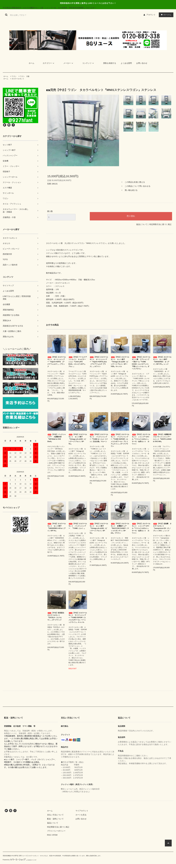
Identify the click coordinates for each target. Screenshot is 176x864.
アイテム (165, 15)
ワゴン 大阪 (24, 76)
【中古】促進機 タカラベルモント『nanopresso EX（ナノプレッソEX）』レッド (162, 527)
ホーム (31, 63)
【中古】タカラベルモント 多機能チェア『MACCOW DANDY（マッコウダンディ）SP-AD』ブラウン (120, 528)
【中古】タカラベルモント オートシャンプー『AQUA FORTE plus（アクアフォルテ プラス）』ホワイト (99, 361)
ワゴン (14, 76)
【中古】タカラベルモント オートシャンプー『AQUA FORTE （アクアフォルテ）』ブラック (56, 361)
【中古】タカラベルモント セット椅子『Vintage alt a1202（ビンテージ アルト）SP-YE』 (78, 439)
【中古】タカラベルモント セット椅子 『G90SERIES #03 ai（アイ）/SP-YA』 (56, 527)
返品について (141, 224)
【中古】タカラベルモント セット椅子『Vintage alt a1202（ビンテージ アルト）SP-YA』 (99, 528)
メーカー (68, 63)
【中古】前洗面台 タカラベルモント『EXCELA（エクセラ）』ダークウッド (56, 616)
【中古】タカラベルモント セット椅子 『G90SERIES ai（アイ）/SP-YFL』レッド (162, 360)
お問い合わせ (141, 63)
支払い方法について (55, 815)
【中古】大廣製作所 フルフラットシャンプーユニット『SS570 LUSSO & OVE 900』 (162, 438)
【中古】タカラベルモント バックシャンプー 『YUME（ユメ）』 (78, 526)
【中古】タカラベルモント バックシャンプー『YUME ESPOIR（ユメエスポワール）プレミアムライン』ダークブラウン (120, 440)
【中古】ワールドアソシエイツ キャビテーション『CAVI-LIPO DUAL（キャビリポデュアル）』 (78, 361)
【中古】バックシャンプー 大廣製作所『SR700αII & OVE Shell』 (56, 438)
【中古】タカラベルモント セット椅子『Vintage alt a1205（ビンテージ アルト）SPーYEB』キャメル (120, 361)
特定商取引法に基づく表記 (160, 224)
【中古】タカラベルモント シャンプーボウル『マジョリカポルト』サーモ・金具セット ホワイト (141, 439)
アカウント (151, 15)
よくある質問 (126, 63)
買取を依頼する (109, 63)
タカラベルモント (18, 79)
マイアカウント (81, 811)
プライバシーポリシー (56, 831)
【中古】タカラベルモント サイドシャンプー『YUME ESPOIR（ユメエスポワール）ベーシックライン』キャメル (78, 617)
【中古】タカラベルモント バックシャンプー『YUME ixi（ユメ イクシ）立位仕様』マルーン (99, 438)
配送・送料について (55, 819)
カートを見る (80, 815)
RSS (49, 835)
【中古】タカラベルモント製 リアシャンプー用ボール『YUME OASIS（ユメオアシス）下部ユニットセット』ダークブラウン (141, 363)
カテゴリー (49, 63)
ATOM (54, 835)
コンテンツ (88, 63)
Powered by (20, 859)
